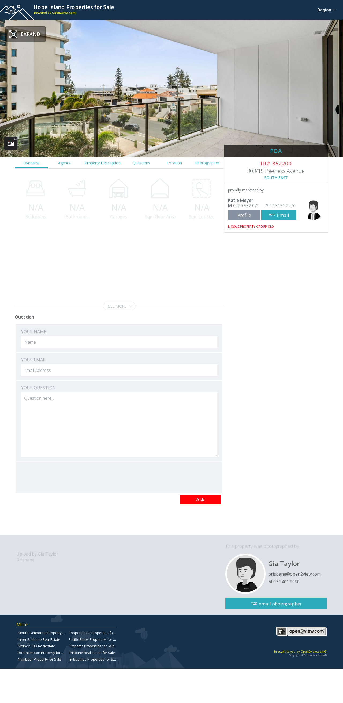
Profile (244, 215)
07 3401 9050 (286, 582)
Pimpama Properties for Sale (92, 645)
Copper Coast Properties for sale (95, 632)
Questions (141, 162)
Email (283, 215)
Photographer (207, 162)
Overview (31, 162)
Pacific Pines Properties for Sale (94, 639)
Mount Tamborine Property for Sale (46, 632)
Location (174, 162)
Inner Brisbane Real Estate (39, 639)
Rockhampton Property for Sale (43, 652)
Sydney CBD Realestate (36, 645)
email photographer (280, 604)
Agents (64, 162)
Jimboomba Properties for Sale (93, 659)
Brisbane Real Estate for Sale (92, 652)
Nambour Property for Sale (39, 659)
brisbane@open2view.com (294, 574)
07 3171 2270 (282, 206)
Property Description (103, 162)
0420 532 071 (246, 206)
